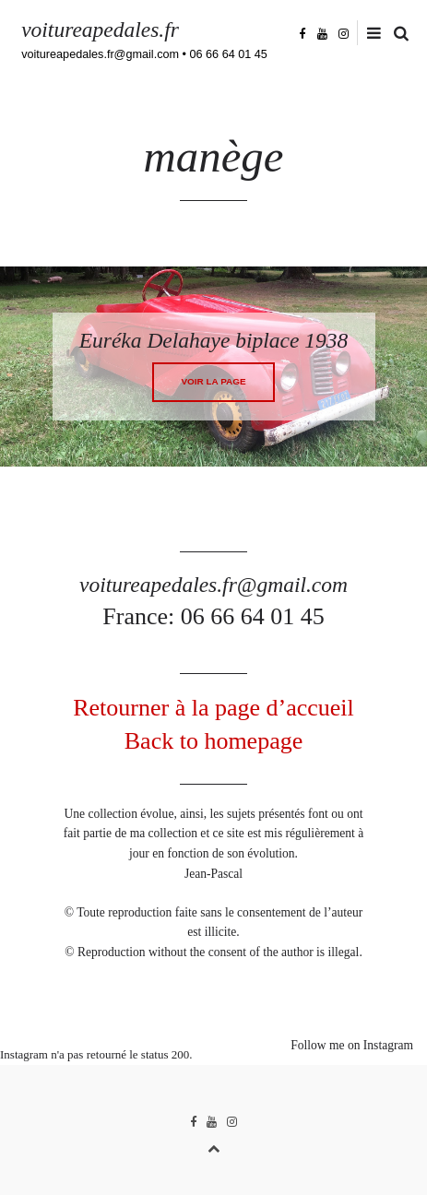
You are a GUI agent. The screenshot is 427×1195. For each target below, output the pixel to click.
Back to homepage (214, 741)
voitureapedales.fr (100, 29)
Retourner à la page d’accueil (213, 707)
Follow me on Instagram (352, 1045)
